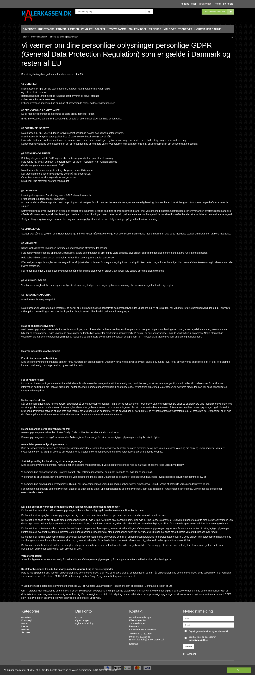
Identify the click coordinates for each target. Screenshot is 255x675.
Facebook (191, 654)
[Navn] (208, 618)
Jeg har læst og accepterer (202, 638)
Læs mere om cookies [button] (105, 669)
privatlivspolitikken (198, 640)
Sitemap (133, 643)
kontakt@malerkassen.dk (150, 639)
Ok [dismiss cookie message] (238, 670)
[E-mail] (208, 624)
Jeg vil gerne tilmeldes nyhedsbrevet (208, 631)
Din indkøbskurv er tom (219, 14)
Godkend (188, 646)
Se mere (25, 632)
